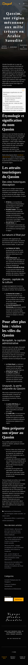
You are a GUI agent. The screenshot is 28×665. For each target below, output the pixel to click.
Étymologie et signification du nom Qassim (12, 93)
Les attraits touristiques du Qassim (12, 96)
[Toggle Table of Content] (22, 90)
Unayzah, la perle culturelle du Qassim (14, 108)
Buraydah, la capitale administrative (14, 107)
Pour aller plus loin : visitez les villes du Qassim (12, 104)
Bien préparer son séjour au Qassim (13, 110)
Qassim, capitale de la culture (12, 101)
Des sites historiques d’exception (13, 98)
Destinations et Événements (23, 47)
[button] (20, 3)
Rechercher (7, 597)
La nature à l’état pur (10, 99)
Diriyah (6, 4)
